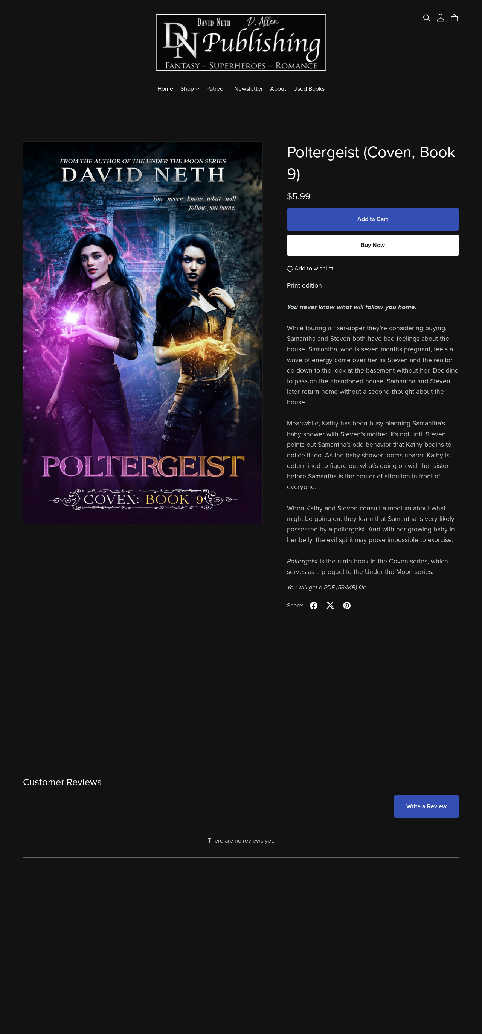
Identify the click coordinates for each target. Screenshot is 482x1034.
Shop (189, 89)
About (278, 89)
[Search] (426, 17)
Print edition (304, 286)
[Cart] (457, 18)
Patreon (216, 89)
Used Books (309, 89)
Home (165, 89)
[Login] (440, 17)
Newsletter (248, 89)
